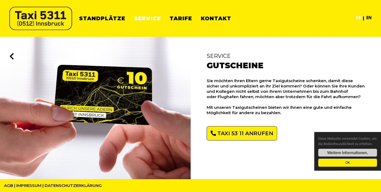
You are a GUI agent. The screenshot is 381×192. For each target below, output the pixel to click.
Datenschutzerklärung (73, 185)
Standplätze (102, 18)
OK (347, 163)
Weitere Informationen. (347, 152)
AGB (8, 185)
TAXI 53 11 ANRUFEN (245, 133)
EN (369, 18)
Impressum (28, 185)
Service (147, 18)
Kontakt (216, 18)
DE (358, 18)
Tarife (181, 18)
